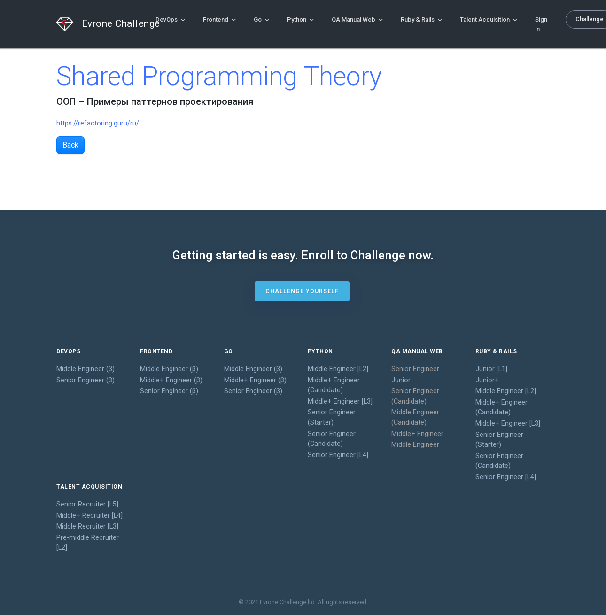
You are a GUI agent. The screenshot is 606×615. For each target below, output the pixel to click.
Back (70, 144)
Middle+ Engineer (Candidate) (334, 385)
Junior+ (487, 380)
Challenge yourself (302, 291)
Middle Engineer (415, 445)
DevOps (170, 19)
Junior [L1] (491, 369)
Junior (401, 380)
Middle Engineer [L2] (338, 369)
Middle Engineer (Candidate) (415, 417)
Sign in (541, 24)
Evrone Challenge (96, 24)
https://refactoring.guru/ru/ (97, 123)
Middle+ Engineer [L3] (340, 401)
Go (261, 19)
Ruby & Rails (421, 19)
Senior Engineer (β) (85, 380)
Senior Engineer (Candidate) (332, 439)
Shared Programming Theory (219, 76)
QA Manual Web (357, 19)
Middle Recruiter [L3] (87, 526)
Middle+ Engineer (417, 434)
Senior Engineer (415, 369)
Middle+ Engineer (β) (171, 380)
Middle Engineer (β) (85, 369)
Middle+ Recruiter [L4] (89, 516)
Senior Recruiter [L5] (87, 504)
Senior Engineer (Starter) (332, 417)
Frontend (219, 19)
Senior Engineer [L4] (338, 455)
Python (300, 19)
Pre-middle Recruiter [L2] (87, 543)
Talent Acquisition (488, 19)
